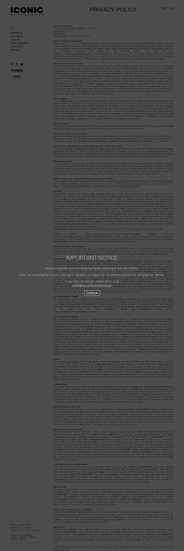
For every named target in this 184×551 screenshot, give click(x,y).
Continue (92, 292)
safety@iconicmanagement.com (92, 285)
